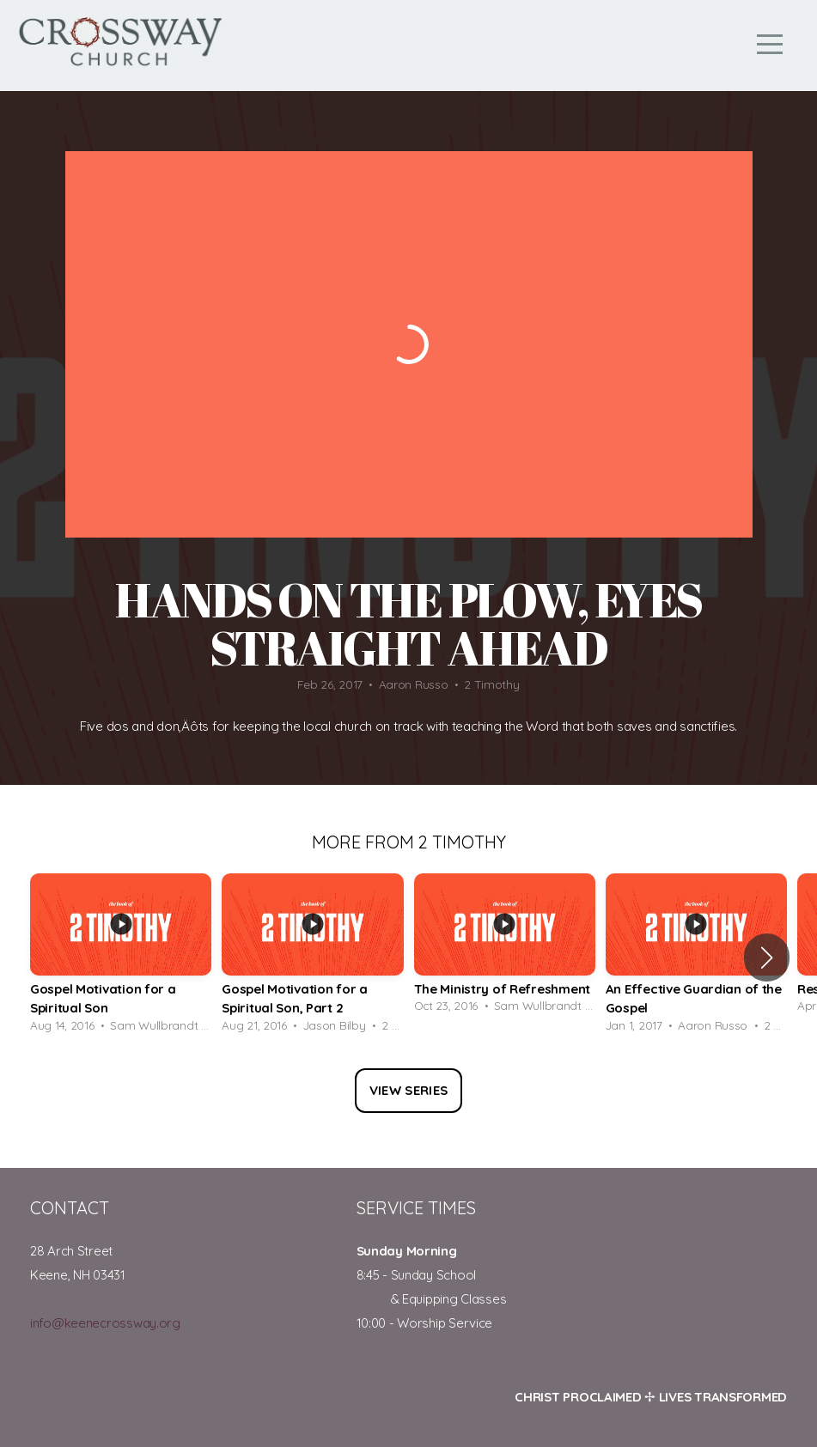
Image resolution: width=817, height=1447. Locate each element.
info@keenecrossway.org (105, 1323)
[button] (766, 957)
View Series (408, 1090)
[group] (120, 958)
